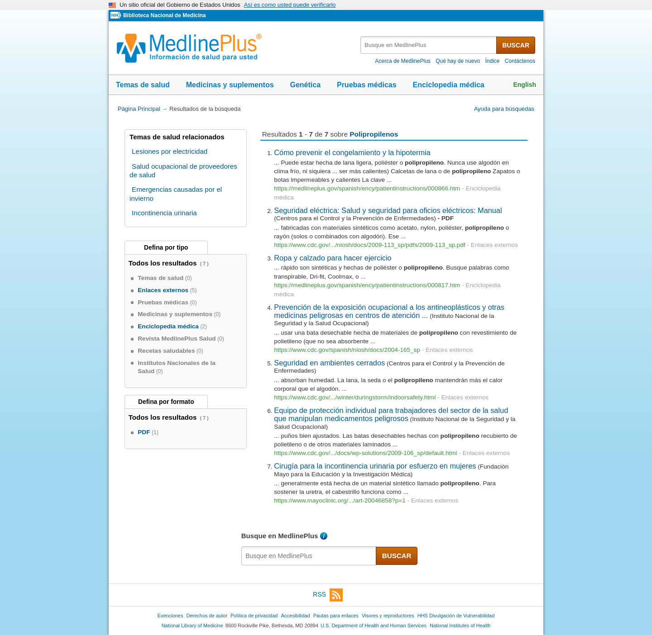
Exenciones (170, 615)
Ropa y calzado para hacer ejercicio (332, 258)
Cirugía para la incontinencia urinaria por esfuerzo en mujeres (375, 466)
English (524, 84)
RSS (328, 595)
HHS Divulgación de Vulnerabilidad (456, 615)
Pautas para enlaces (336, 615)
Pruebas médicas (367, 85)
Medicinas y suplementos (230, 85)
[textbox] (429, 45)
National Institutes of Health (460, 625)
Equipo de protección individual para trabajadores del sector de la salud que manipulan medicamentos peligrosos (391, 414)
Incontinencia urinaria (164, 213)
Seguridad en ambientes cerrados (329, 363)
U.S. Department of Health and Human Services (374, 625)
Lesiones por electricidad (169, 151)
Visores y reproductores (388, 615)
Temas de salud (143, 85)
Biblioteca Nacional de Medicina (164, 15)
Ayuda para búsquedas (504, 108)
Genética (305, 85)
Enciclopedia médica (448, 85)
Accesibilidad (295, 615)
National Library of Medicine (192, 625)
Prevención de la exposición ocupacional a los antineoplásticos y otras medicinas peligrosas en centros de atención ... (389, 311)
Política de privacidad (254, 615)
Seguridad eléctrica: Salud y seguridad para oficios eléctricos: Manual (388, 210)
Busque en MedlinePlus (279, 536)
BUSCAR (515, 45)
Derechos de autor (207, 615)
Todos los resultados (164, 263)
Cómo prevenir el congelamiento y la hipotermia (352, 152)
